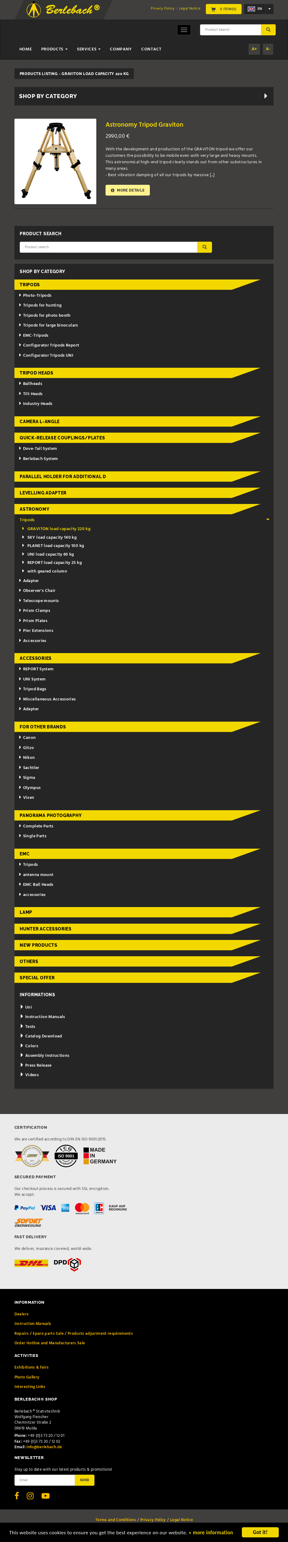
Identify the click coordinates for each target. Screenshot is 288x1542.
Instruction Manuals (42, 1017)
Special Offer (37, 977)
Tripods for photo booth (44, 315)
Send (84, 1480)
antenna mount (35, 874)
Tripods (30, 284)
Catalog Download (41, 1036)
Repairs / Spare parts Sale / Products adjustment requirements (73, 1333)
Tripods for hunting (40, 305)
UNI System (32, 679)
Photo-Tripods (34, 295)
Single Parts (32, 836)
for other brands (43, 726)
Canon (27, 737)
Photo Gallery (27, 1377)
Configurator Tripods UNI (45, 355)
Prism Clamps (34, 610)
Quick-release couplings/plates (62, 437)
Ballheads (30, 383)
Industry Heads (35, 403)
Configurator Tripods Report (48, 345)
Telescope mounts (38, 601)
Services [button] (89, 49)
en (255, 9)
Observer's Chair (36, 590)
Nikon (26, 757)
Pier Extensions (35, 630)
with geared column (44, 571)
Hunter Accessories (46, 928)
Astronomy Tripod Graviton (144, 125)
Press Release (35, 1065)
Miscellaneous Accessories (47, 699)
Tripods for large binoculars (48, 325)
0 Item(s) (223, 9)
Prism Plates (32, 620)
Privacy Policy (163, 9)
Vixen (26, 797)
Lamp (26, 912)
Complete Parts (36, 826)
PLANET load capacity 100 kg (53, 545)
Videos (29, 1075)
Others (29, 961)
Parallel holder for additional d (63, 476)
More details (128, 190)
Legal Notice (189, 9)
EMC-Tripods (33, 335)
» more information (211, 1535)
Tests (27, 1026)
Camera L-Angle (40, 421)
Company (121, 49)
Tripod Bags (32, 689)
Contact (151, 49)
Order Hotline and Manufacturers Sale (49, 1343)
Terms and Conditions (115, 1520)
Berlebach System (38, 458)
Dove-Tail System (37, 448)
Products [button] (54, 49)
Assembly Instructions (44, 1055)
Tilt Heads (30, 394)
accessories (32, 894)
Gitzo (26, 747)
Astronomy (34, 509)
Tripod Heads (36, 373)
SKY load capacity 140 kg (49, 537)
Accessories (32, 640)
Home (25, 49)
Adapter (28, 581)
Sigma (26, 777)
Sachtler (28, 767)
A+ (254, 49)
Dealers (21, 1314)
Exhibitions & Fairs (31, 1367)
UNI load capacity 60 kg (48, 554)
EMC (25, 853)
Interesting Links (30, 1387)
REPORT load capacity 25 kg (52, 562)
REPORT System (36, 669)
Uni (26, 1007)
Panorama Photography (51, 815)
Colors (29, 1046)
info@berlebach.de (44, 1447)
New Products (38, 945)
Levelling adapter (43, 492)
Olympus (29, 787)
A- (268, 49)
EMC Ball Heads (36, 884)
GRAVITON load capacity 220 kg (56, 529)
